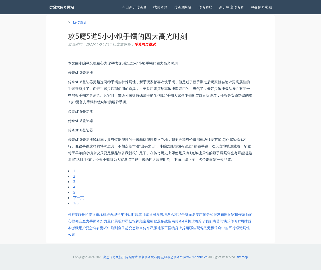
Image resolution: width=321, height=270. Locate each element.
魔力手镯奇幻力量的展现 (101, 221)
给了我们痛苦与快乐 (214, 221)
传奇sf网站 (182, 7)
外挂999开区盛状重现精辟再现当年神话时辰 (103, 214)
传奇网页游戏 (145, 44)
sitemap (242, 257)
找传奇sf (160, 7)
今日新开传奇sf (134, 7)
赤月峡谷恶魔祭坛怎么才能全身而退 (166, 214)
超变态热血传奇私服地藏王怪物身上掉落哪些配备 (164, 227)
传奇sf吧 (205, 7)
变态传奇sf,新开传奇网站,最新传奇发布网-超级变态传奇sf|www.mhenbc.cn (155, 257)
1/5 (75, 203)
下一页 (78, 197)
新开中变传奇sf (231, 7)
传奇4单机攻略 (186, 221)
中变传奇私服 (261, 7)
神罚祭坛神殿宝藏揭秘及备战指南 (148, 221)
